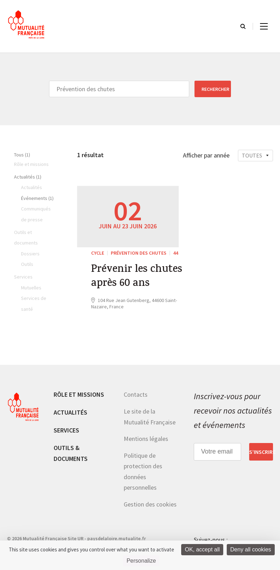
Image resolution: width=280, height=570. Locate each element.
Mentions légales (146, 439)
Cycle (97, 253)
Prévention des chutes (138, 253)
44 (175, 253)
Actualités (70, 412)
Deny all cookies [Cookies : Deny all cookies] (250, 549)
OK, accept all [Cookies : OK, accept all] (202, 549)
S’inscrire (261, 451)
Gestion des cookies (150, 504)
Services (66, 430)
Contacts (136, 394)
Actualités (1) (27, 177)
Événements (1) (37, 198)
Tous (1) (22, 155)
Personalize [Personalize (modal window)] (141, 561)
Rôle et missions (79, 394)
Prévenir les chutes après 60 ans (136, 277)
